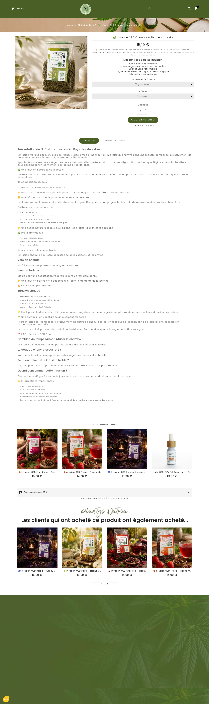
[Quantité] (140, 111)
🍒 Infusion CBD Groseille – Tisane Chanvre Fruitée (136, 570)
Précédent (102, 583)
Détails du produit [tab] (115, 140)
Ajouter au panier (143, 119)
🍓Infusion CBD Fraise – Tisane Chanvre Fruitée (89, 472)
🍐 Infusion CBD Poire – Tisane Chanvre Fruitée (89, 570)
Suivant (107, 583)
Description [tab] (89, 140)
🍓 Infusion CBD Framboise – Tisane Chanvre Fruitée (47, 472)
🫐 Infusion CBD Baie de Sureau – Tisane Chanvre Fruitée (140, 472)
